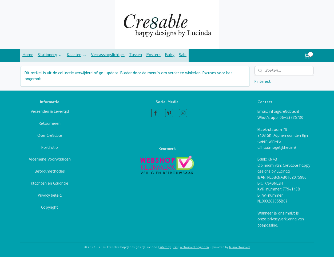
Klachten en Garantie (49, 183)
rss (175, 247)
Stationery (50, 55)
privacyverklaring (282, 219)
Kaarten (77, 55)
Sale (182, 55)
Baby (169, 55)
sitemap (165, 247)
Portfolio (49, 147)
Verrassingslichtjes (108, 55)
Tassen (135, 55)
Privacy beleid (50, 195)
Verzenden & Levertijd (50, 111)
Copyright (49, 207)
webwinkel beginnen (194, 247)
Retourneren (50, 123)
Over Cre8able (49, 135)
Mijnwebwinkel (239, 247)
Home (27, 55)
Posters (153, 55)
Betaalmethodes (50, 171)
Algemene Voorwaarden (50, 159)
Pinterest (263, 81)
